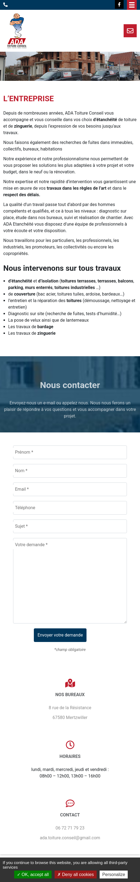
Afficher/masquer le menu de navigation (132, 4)
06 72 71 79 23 (70, 828)
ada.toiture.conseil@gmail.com (70, 837)
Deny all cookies (75, 874)
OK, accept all (33, 874)
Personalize (113, 874)
